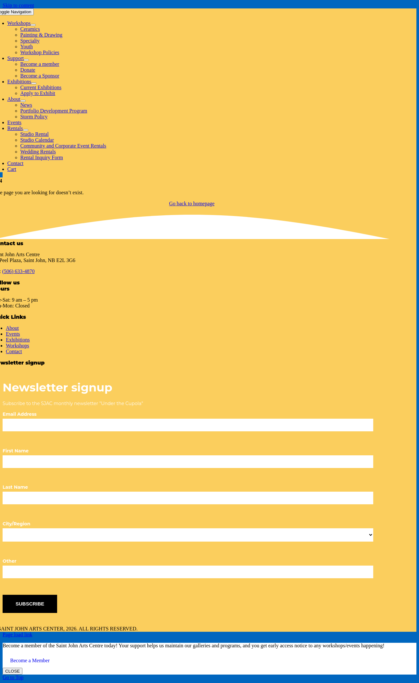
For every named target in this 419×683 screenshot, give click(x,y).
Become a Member (30, 660)
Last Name (15, 487)
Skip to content (18, 5)
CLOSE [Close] (12, 671)
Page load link (17, 634)
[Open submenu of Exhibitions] (33, 83)
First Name (16, 451)
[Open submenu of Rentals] (25, 130)
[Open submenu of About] (23, 101)
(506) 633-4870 (18, 271)
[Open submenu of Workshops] (33, 25)
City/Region (16, 524)
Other (10, 561)
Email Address (20, 414)
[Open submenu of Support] (26, 60)
